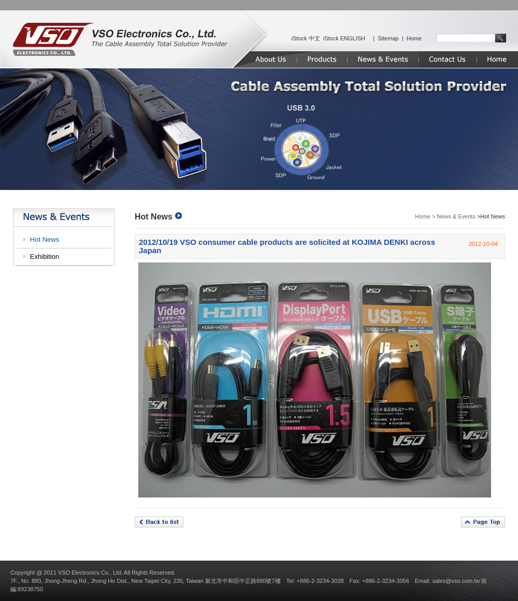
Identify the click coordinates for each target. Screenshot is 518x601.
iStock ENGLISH (344, 38)
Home (414, 38)
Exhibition (44, 256)
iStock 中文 (306, 38)
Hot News (44, 239)
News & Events (456, 216)
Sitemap (388, 38)
